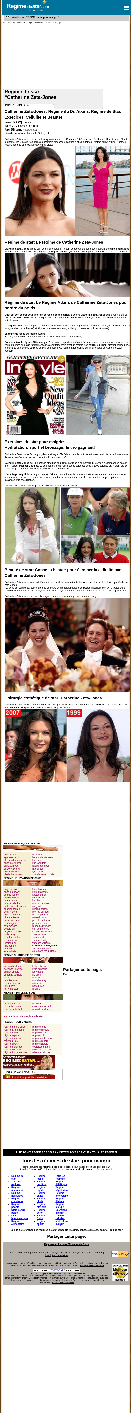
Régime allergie (59, 1206)
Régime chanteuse (17, 1200)
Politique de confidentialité (92, 1265)
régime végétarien (13, 1049)
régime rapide (11, 1035)
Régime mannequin (17, 1189)
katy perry (9, 986)
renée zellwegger (41, 926)
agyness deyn (11, 857)
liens (27, 1252)
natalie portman (40, 914)
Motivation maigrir (61, 1223)
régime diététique (13, 1046)
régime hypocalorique (15, 1052)
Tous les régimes (16, 1183)
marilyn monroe (40, 903)
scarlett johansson (42, 931)
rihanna (36, 988)
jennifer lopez (11, 980)
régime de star (19, 23)
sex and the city (40, 928)
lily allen (36, 974)
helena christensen (42, 857)
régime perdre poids (15, 1026)
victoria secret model (43, 874)
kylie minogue (39, 969)
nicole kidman (39, 917)
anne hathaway (12, 892)
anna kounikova (12, 863)
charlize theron (12, 909)
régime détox (39, 1032)
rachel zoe (37, 868)
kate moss (37, 860)
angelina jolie (11, 889)
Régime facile (41, 1177)
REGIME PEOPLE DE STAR (19, 992)
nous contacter (40, 1252)
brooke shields (12, 897)
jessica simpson (12, 983)
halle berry (9, 934)
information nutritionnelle (63, 1282)
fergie (7, 977)
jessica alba (10, 940)
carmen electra (12, 903)
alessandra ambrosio (15, 860)
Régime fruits (41, 1217)
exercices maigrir (41, 1046)
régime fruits (39, 1035)
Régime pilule (41, 1200)
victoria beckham (13, 966)
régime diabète (40, 1041)
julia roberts (10, 945)
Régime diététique (61, 1183)
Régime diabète (59, 1200)
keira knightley (40, 892)
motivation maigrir (42, 1049)
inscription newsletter (56, 1255)
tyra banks (37, 871)
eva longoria (10, 923)
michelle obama (12, 1006)
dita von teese (11, 917)
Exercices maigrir (61, 1211)
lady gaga (37, 971)
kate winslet (10, 951)
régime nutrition (12, 1038)
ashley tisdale (11, 894)
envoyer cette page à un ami (87, 1252)
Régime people (15, 1206)
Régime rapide (41, 1189)
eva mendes (10, 926)
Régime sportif (41, 1223)
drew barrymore (12, 920)
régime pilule (11, 1041)
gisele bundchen (13, 874)
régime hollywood (36, 23)
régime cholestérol (42, 1038)
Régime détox (41, 1211)
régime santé (39, 1026)
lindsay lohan (39, 897)
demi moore (10, 911)
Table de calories (60, 1217)
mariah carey (39, 980)
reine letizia (38, 1003)
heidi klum (37, 854)
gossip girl (9, 928)
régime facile (11, 1032)
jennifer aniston (12, 937)
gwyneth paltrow (13, 931)
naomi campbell (40, 865)
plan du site (15, 1252)
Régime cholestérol (61, 1194)
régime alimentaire (14, 1029)
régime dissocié (40, 1029)
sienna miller (39, 937)
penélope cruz (40, 923)
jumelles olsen (11, 948)
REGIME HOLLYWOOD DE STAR (22, 878)
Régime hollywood (17, 1194)
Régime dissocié (41, 1206)
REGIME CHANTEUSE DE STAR (22, 955)
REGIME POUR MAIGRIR (18, 1022)
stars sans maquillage (44, 951)
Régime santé (41, 1194)
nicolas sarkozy (12, 1003)
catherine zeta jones (15, 906)
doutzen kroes (11, 871)
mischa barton (40, 909)
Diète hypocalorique (19, 1217)
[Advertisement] (66, 55)
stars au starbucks (42, 948)
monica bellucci (40, 911)
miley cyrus (38, 983)
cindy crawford (12, 868)
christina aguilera (13, 974)
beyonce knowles (13, 969)
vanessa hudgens (41, 940)
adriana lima (10, 854)
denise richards (12, 914)
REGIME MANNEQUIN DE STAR (22, 843)
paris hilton (38, 986)
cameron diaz (11, 900)
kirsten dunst (39, 894)
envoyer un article (60, 1252)
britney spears (11, 971)
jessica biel (10, 943)
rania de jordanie (41, 1009)
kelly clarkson (11, 988)
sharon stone (39, 934)
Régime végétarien (61, 1189)
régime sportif (11, 1043)
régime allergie (40, 1043)
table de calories (41, 1052)
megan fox (38, 906)
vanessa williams (41, 943)
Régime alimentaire (17, 1223)
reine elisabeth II (13, 1009)
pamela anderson (41, 920)
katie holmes (39, 889)
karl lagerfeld (39, 863)
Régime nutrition (42, 1183)
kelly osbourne (40, 966)
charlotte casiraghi (42, 1006)
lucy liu (36, 900)
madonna (37, 977)
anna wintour (11, 865)
